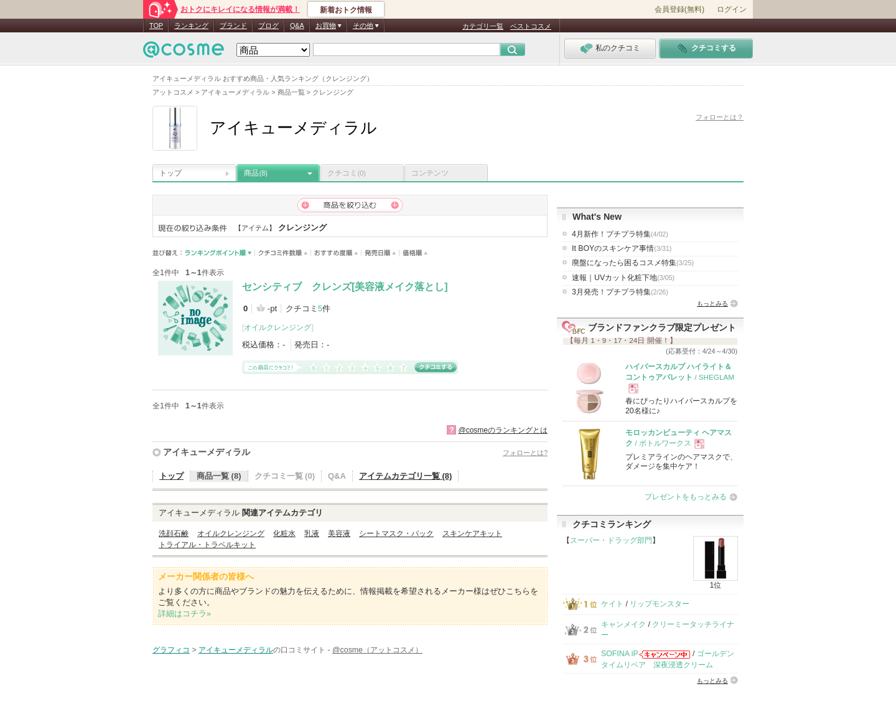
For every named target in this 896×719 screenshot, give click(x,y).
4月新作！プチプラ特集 (620, 234)
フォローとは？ (720, 117)
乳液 (311, 533)
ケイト (612, 603)
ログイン (732, 9)
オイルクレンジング (277, 327)
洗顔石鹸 (174, 533)
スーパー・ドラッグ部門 (611, 540)
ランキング (191, 25)
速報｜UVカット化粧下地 (623, 277)
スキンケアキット (472, 533)
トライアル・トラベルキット (207, 544)
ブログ (268, 25)
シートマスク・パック (396, 533)
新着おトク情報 (346, 10)
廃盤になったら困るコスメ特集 (633, 262)
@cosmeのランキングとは (503, 430)
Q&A (297, 25)
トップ (170, 173)
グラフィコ (171, 650)
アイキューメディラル (206, 452)
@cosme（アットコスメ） (377, 650)
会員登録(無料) (679, 9)
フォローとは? (525, 452)
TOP (156, 25)
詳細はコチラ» (184, 613)
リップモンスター (659, 603)
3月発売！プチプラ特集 (620, 292)
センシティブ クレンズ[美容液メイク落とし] (345, 286)
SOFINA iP (619, 653)
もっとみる (712, 303)
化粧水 (284, 533)
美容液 (339, 533)
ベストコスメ (530, 26)
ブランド (233, 25)
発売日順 (380, 253)
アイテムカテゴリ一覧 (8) (405, 476)
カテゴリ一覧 (482, 26)
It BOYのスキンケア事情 (621, 248)
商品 (256, 173)
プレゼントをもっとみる (686, 496)
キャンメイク (623, 624)
